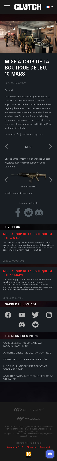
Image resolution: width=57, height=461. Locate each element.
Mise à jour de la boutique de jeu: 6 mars (28, 236)
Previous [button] (6, 146)
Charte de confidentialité (38, 447)
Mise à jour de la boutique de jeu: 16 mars (28, 273)
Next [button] (50, 146)
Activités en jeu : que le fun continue (27, 352)
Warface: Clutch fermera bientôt (25, 359)
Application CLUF (15, 447)
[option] (28, 146)
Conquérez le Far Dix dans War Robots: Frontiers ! (23, 344)
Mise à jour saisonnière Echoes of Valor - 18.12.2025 (25, 368)
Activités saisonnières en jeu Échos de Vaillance (28, 378)
